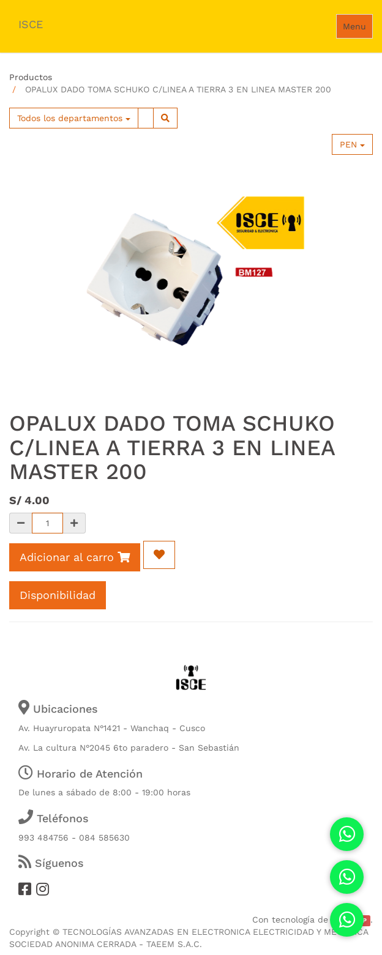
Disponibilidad (58, 595)
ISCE (30, 24)
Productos (30, 77)
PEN (352, 144)
